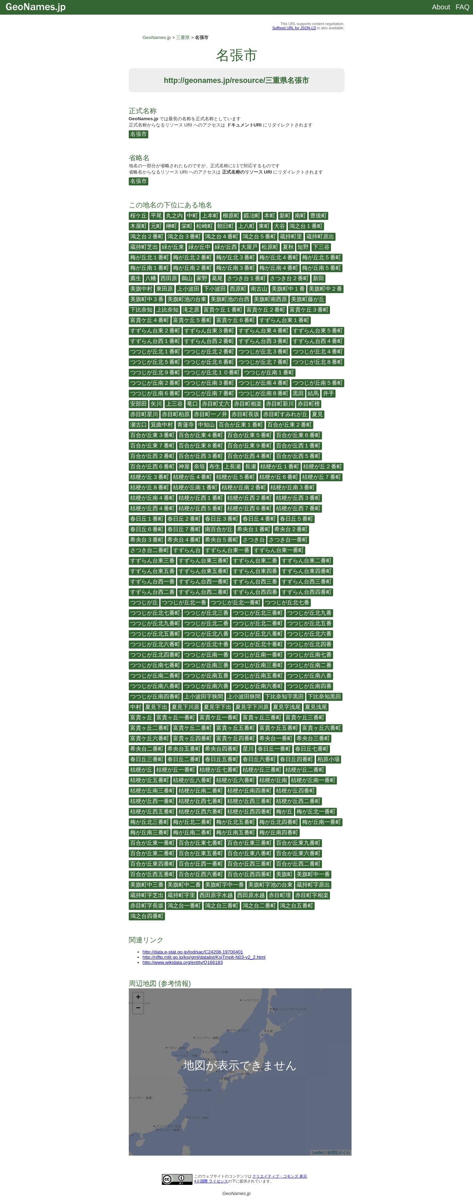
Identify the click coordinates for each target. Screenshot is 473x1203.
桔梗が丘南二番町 (201, 791)
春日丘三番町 (147, 759)
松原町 (270, 247)
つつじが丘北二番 (206, 623)
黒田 (298, 393)
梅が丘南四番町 (278, 832)
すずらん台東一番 (227, 550)
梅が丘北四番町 (278, 822)
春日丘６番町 (147, 529)
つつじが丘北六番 (309, 634)
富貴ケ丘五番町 (278, 728)
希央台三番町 (313, 738)
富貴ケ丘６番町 (235, 320)
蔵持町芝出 (144, 247)
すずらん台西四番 (255, 592)
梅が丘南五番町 (235, 832)
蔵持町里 (291, 236)
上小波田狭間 (244, 696)
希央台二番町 (147, 749)
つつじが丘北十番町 (258, 644)
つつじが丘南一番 (206, 655)
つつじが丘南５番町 (318, 383)
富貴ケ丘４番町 (149, 320)
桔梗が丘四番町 (295, 791)
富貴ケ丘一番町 (218, 717)
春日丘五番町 (221, 759)
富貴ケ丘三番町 (304, 717)
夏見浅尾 (316, 707)
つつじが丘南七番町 (155, 665)
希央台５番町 (221, 540)
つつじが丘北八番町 (258, 634)
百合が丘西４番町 (249, 456)
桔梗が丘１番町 (279, 466)
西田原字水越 (216, 895)
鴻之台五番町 (296, 906)
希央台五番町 (184, 749)
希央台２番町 (291, 529)
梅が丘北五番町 (235, 822)
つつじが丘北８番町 (318, 362)
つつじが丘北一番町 (236, 602)
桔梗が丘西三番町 (249, 801)
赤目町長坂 (245, 414)
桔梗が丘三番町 (262, 770)
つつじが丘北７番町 (263, 362)
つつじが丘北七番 (287, 602)
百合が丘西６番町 (152, 466)
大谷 (279, 226)
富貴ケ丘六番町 (149, 738)
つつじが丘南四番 (309, 686)
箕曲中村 (162, 425)
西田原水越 (251, 895)
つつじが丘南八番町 (155, 686)
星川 (248, 749)
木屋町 (138, 226)
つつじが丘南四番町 (155, 696)
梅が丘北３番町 (235, 257)
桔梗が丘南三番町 (152, 791)
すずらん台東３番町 (209, 331)
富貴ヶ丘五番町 (235, 728)
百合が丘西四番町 (249, 874)
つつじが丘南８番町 (263, 393)
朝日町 (225, 226)
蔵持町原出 (320, 236)
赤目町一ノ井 (210, 414)
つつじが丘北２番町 (209, 351)
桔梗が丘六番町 (235, 780)
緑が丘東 (173, 247)
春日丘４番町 (259, 519)
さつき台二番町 (149, 550)
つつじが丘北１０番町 (212, 372)
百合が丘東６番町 (298, 435)
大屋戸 (249, 247)
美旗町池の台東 (186, 299)
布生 (214, 466)
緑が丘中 (199, 247)
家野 (201, 278)
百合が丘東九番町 (298, 843)
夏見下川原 (185, 707)
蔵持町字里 (181, 895)
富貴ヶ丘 (141, 717)
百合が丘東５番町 (249, 435)
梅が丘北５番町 (321, 257)
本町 (269, 216)
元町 (156, 226)
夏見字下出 (217, 707)
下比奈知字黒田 (284, 696)
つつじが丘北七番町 (155, 613)
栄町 (186, 226)
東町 (264, 226)
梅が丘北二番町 (192, 822)
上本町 (210, 216)
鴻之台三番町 (221, 906)
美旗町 (284, 874)
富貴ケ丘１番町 (223, 310)
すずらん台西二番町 (204, 592)
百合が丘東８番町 (201, 446)
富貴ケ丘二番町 (192, 728)
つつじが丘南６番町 (155, 393)
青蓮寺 (185, 425)
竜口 (192, 404)
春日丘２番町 (184, 519)
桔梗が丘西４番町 (152, 508)
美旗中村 (141, 289)
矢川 (156, 404)
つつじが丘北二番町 (258, 623)
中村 (135, 707)
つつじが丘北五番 (309, 623)
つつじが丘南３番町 (209, 383)
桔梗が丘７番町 (321, 477)
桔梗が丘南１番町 (195, 487)
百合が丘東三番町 (249, 843)
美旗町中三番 (147, 885)
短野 (303, 247)
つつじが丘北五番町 (155, 634)
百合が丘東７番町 (152, 446)
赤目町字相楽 (312, 895)
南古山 (259, 289)
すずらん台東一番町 (279, 550)
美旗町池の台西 (230, 299)
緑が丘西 (226, 247)
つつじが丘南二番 (309, 665)
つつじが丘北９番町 (155, 372)
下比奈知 (141, 310)
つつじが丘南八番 (309, 676)
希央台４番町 (184, 540)
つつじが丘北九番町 (155, 623)
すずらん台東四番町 (307, 571)
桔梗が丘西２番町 (249, 498)
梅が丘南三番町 (149, 832)
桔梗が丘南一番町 (313, 780)
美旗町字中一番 (224, 885)
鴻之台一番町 (184, 906)
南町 (300, 216)
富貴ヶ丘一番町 (175, 717)
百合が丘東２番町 (289, 425)
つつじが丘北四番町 (155, 655)
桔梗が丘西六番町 (201, 811)
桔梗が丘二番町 (304, 770)
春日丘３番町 (221, 519)
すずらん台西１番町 (155, 341)
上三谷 (174, 404)
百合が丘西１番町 (298, 446)
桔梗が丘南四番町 (249, 791)
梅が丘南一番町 (321, 822)
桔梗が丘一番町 (175, 770)
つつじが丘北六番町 (155, 644)
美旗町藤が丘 (307, 299)
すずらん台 (187, 550)
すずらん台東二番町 (307, 561)
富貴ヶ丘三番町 (262, 717)
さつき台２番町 (289, 278)
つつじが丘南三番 (206, 665)
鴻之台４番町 (221, 236)
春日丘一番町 (274, 749)
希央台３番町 (147, 540)
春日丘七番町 (312, 749)
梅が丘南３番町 (235, 268)
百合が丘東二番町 (152, 853)
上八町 (246, 226)
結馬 (313, 393)
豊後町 (318, 216)
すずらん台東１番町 (284, 320)
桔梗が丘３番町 (149, 477)
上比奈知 (167, 310)
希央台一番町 (276, 738)
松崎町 (204, 226)
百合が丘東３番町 (152, 435)
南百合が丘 (219, 529)
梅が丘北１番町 (149, 257)
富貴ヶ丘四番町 (192, 738)
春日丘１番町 (147, 519)
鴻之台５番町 (259, 236)
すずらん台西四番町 (307, 592)
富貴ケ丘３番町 (309, 310)
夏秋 (288, 247)
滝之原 (191, 310)
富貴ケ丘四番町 (235, 738)
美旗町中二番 (184, 885)
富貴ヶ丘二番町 (149, 728)
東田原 (164, 289)
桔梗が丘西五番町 (152, 811)
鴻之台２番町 (147, 236)
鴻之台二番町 (259, 906)
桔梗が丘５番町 (235, 477)
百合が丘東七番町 (201, 843)
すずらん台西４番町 (318, 341)
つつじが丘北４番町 (318, 351)
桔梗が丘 (141, 770)
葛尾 (217, 278)
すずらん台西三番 (255, 581)
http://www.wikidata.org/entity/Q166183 (183, 962)
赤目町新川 (280, 404)
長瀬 (250, 466)
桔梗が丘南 (273, 780)
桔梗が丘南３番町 (292, 487)
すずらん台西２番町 (209, 341)
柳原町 (231, 216)
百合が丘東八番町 (249, 853)
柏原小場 (328, 759)
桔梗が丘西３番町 (298, 498)
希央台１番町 (253, 529)
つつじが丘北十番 (206, 644)
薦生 (135, 278)
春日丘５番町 (296, 519)
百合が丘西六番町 (201, 874)
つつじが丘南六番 (206, 686)
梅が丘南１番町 (149, 268)
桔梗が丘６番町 (278, 477)
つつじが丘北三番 (206, 613)
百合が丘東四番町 (152, 864)
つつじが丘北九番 (309, 613)
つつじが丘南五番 (206, 676)
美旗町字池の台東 (270, 885)
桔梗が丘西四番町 (249, 811)
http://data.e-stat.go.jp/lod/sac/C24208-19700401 (193, 952)
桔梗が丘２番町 (322, 466)
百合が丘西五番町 (152, 874)
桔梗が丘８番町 (149, 487)
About (441, 7)
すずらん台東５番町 (318, 331)
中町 (192, 216)
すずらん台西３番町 (263, 341)
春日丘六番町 (259, 759)
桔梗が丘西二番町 (298, 801)
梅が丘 (284, 811)
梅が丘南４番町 (278, 268)
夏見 (317, 414)
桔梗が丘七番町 (218, 770)
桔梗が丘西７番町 (298, 508)
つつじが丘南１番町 (269, 372)
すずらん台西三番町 (307, 581)
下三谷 (321, 247)
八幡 (150, 278)
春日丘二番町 (184, 759)
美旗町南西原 (270, 299)
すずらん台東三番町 (204, 561)
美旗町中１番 (288, 289)
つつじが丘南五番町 (258, 676)
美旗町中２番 (325, 289)
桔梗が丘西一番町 (152, 801)
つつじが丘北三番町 (258, 613)
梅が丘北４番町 (278, 257)
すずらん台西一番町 (204, 581)
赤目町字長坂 (147, 906)
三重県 (183, 37)
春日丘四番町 (296, 759)
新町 (285, 216)
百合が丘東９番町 (249, 446)
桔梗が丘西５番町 (201, 508)
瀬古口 (138, 425)
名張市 (138, 134)
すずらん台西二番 (152, 592)
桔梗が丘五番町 (149, 780)
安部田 (138, 404)
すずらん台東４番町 (263, 331)
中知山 (206, 425)
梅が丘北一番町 (316, 811)
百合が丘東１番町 (241, 425)
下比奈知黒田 (324, 696)
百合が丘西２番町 (152, 456)
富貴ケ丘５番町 (192, 320)
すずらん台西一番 (152, 581)
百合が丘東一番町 (152, 843)
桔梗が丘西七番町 (201, 801)
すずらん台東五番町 (204, 571)
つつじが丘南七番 (309, 655)
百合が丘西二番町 (298, 864)
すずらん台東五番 (152, 571)
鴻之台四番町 (147, 916)
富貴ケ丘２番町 (265, 310)
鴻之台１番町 (306, 226)
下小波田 (215, 289)
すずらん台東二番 (255, 561)
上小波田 (188, 289)
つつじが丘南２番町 (155, 383)
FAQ (463, 7)
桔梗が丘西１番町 (201, 498)
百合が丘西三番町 (249, 864)
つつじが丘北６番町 (209, 362)
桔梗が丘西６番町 (249, 508)
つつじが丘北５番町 (155, 362)
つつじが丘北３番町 (263, 351)
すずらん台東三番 (152, 561)
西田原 (168, 278)
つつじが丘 (144, 602)
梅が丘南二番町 (192, 832)
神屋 (184, 466)
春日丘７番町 (184, 529)
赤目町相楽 (248, 404)
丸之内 (174, 216)
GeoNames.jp (157, 37)
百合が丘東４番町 (201, 435)
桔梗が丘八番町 (192, 780)
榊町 (171, 226)
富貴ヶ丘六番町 (321, 728)
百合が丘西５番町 (298, 456)
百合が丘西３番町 (201, 456)
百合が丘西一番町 (201, 864)
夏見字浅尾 (287, 707)
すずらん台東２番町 (155, 331)
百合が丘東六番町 (298, 853)
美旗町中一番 (313, 874)
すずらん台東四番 (255, 571)
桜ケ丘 (138, 216)
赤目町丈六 (216, 404)
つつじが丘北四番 (309, 644)
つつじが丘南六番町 (258, 686)
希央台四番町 (221, 749)
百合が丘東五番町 (201, 853)
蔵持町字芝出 (147, 895)
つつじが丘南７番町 (209, 393)
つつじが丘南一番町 (258, 655)
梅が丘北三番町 (149, 822)
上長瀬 (232, 466)
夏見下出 (156, 707)
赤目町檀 (309, 404)
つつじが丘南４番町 (263, 383)
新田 (318, 278)
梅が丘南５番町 (321, 268)
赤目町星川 (144, 414)
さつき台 (254, 540)
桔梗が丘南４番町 (152, 498)
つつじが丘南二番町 (155, 676)
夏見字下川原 (252, 707)
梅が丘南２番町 (192, 268)
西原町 (238, 289)
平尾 (156, 216)
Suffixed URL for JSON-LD (294, 28)
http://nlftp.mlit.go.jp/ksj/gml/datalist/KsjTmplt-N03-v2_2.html (204, 957)
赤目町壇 (280, 895)
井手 (328, 393)
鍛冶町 (252, 216)
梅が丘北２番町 (192, 257)
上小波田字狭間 (203, 696)
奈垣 (199, 466)
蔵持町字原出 (313, 885)
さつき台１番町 (246, 278)
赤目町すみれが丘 (285, 414)
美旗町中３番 (147, 299)
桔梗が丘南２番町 (244, 487)
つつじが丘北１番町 (155, 351)
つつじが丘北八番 (206, 634)
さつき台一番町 (288, 540)
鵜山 (186, 278)
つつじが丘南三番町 (258, 665)
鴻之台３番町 (184, 236)
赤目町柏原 (176, 414)
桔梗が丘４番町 (192, 477)
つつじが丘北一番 (184, 602)
